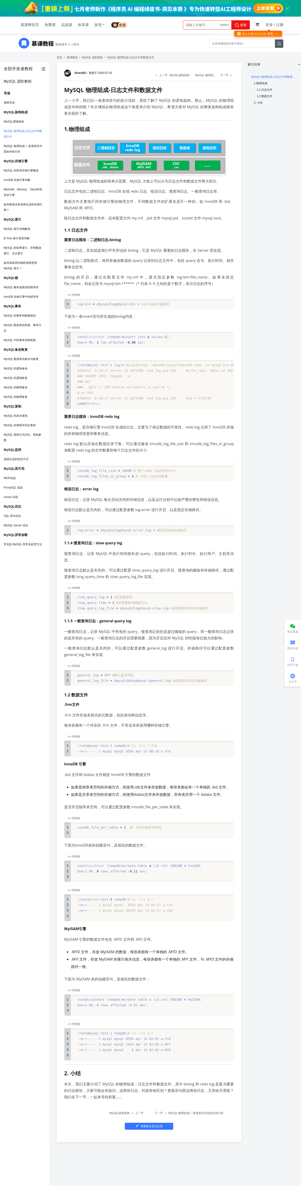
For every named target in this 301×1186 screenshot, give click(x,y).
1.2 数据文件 (264, 96)
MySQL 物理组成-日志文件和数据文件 (23, 133)
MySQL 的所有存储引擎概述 (21, 170)
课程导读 (9, 102)
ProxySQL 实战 (13, 487)
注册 (279, 25)
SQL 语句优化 (12, 516)
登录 (269, 25)
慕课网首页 (30, 25)
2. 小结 (258, 102)
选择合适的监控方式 (16, 459)
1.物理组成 (260, 83)
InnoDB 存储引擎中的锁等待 (21, 296)
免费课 (50, 25)
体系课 (83, 25)
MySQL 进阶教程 (92, 57)
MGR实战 (10, 478)
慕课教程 (72, 57)
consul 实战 (11, 497)
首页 (59, 57)
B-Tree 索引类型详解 (17, 238)
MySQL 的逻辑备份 (15, 368)
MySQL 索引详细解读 (17, 229)
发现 (99, 25)
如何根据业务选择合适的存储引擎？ (23, 207)
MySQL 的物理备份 (15, 387)
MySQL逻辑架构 (14, 121)
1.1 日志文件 (264, 89)
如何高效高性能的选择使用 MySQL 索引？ (20, 265)
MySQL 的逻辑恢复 (15, 378)
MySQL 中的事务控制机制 (20, 340)
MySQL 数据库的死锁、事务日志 (22, 327)
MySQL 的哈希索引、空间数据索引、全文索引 (22, 250)
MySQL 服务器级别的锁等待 (21, 287)
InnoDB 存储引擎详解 (17, 180)
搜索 (241, 25)
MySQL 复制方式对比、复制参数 (22, 437)
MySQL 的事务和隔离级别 (20, 315)
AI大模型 (223, 25)
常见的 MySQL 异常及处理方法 (23, 544)
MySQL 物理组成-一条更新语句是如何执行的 (23, 148)
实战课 (66, 25)
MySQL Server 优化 (16, 525)
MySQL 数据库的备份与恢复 (21, 359)
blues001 (76, 73)
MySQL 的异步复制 (15, 415)
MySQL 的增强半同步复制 (20, 425)
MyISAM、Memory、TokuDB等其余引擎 (23, 192)
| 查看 (269, 33)
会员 (119, 24)
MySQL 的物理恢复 (15, 396)
